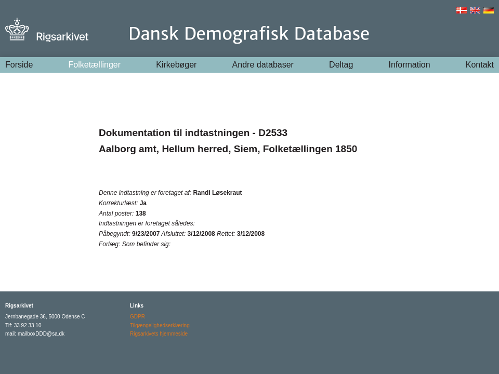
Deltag (341, 64)
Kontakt (480, 64)
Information (409, 64)
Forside (19, 64)
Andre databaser (263, 64)
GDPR (137, 316)
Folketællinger (95, 64)
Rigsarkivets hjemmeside (159, 334)
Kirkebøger (176, 64)
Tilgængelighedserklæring (160, 325)
